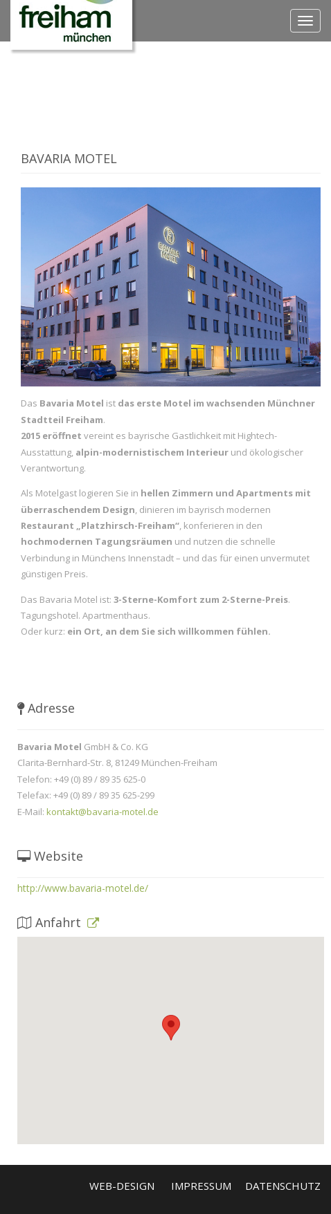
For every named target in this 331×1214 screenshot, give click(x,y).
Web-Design (121, 1186)
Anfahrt (58, 922)
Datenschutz (283, 1186)
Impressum (201, 1186)
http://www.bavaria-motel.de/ (82, 888)
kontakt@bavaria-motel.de (102, 811)
